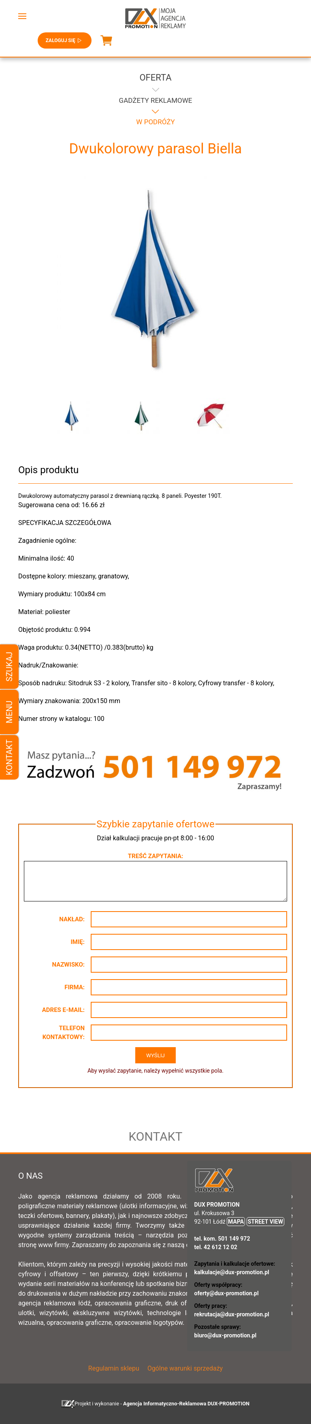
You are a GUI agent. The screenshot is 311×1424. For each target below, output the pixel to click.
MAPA (236, 1221)
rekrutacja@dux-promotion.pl (231, 1314)
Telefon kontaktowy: (64, 1032)
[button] (22, 16)
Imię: (77, 942)
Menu (9, 712)
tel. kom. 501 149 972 (222, 1238)
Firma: (74, 987)
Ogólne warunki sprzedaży (185, 1368)
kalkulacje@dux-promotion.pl (231, 1272)
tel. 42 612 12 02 (215, 1247)
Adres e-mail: (63, 1010)
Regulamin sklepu (113, 1368)
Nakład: (72, 919)
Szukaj (9, 666)
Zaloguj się (64, 40)
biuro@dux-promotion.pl (225, 1335)
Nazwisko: (68, 964)
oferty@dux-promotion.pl (226, 1293)
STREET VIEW (265, 1221)
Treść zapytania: (155, 856)
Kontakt (9, 758)
